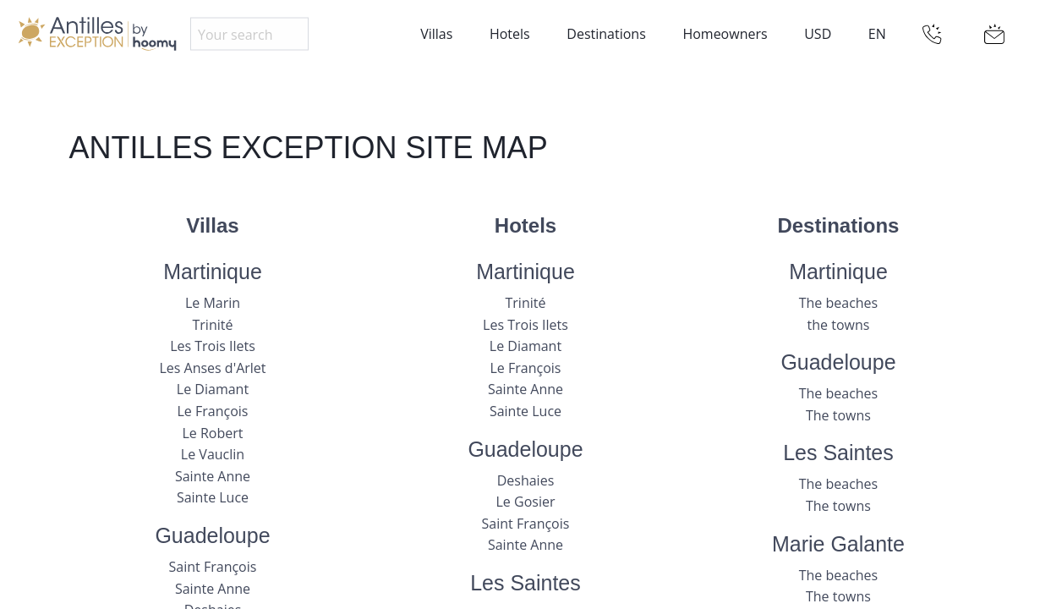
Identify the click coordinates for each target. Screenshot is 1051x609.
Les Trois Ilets (212, 346)
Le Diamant (213, 389)
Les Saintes (525, 583)
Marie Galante (838, 544)
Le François (213, 411)
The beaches (839, 303)
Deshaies (526, 480)
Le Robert (212, 433)
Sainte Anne (212, 476)
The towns (838, 415)
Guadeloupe (212, 535)
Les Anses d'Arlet (212, 368)
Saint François (213, 566)
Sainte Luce (213, 497)
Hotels (510, 34)
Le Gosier (526, 501)
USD (817, 34)
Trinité (213, 324)
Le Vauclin (212, 454)
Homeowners (724, 34)
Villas (436, 34)
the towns (838, 324)
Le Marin (212, 303)
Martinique (212, 271)
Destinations (606, 34)
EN (877, 34)
